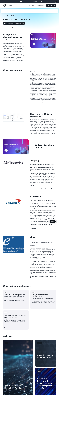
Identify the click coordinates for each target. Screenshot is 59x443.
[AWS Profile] (56, 2)
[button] (51, 5)
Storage (4, 15)
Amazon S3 (9, 15)
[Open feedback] (57, 221)
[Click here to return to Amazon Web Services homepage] (4, 6)
